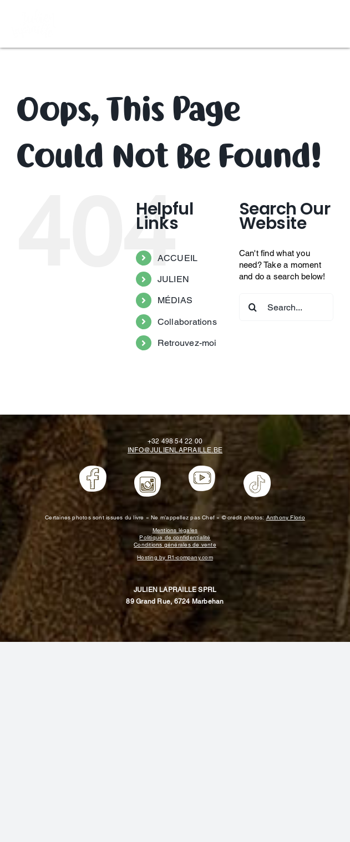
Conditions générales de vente (175, 544)
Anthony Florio (285, 517)
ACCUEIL (178, 258)
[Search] (253, 307)
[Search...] (286, 307)
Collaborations (187, 322)
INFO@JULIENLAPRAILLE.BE (175, 450)
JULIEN (173, 279)
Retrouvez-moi (187, 343)
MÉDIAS (175, 300)
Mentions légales (175, 530)
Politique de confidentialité (174, 537)
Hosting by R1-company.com (175, 557)
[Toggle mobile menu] (333, 22)
